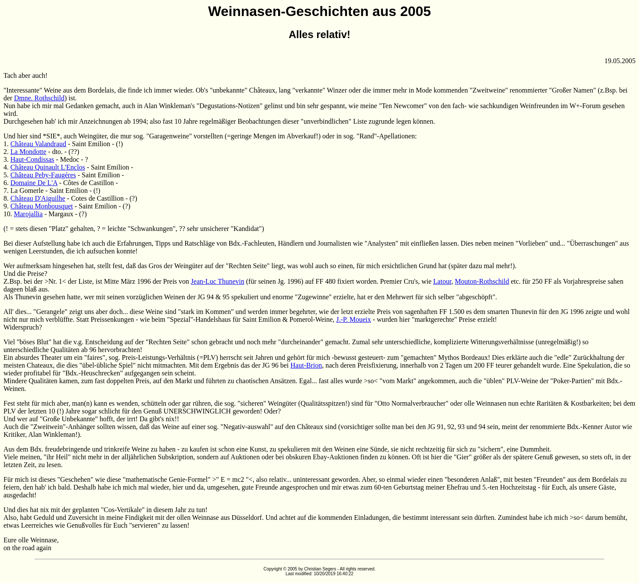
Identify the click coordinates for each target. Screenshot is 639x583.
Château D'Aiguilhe (37, 198)
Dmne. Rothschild (39, 98)
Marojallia (28, 214)
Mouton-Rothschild (482, 281)
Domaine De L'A (34, 182)
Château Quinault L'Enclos (47, 167)
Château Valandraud (38, 143)
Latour (442, 281)
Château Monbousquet (41, 206)
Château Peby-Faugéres (43, 175)
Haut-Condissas (32, 159)
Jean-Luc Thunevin (217, 281)
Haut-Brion (306, 365)
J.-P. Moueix (353, 319)
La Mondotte (28, 151)
